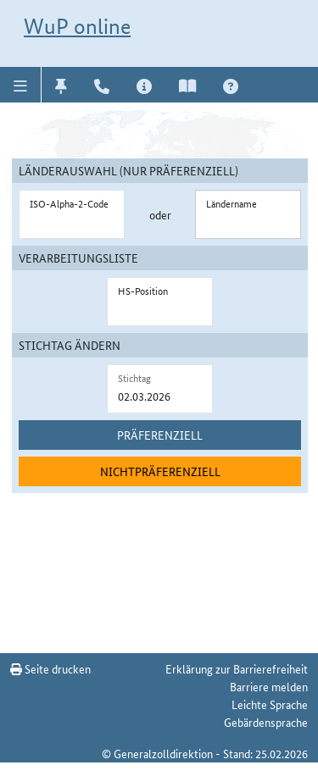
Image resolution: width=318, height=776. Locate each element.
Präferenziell (160, 434)
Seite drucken (50, 668)
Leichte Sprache (270, 704)
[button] (21, 85)
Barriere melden (269, 686)
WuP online (77, 26)
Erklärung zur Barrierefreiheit (236, 668)
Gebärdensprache (266, 721)
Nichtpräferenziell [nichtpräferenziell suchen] (160, 471)
